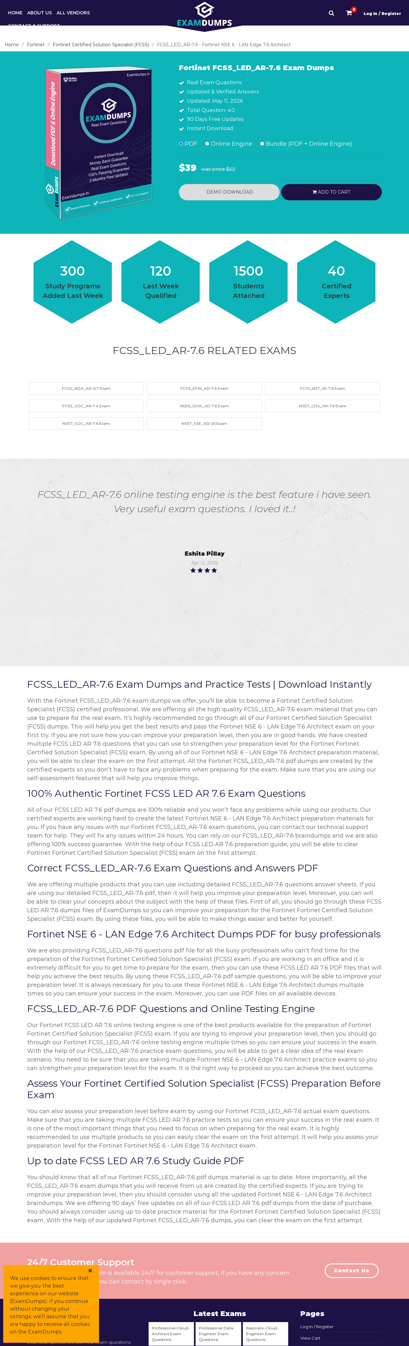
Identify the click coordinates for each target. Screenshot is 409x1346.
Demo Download (229, 192)
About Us (39, 13)
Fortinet (36, 45)
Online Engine (228, 143)
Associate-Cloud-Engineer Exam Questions (262, 1334)
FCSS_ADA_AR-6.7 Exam (86, 388)
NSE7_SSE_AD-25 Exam (204, 423)
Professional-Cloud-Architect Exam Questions (171, 1334)
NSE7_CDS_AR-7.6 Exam (322, 405)
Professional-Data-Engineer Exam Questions (217, 1334)
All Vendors (73, 13)
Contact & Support (34, 26)
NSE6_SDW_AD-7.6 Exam (204, 405)
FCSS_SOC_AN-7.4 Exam (86, 405)
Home (15, 13)
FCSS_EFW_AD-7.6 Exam (204, 388)
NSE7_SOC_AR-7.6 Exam (86, 423)
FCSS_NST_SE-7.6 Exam (322, 388)
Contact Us (351, 1271)
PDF (188, 143)
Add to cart (331, 192)
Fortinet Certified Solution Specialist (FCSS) (101, 45)
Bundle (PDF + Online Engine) (306, 143)
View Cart (310, 1338)
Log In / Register (382, 13)
